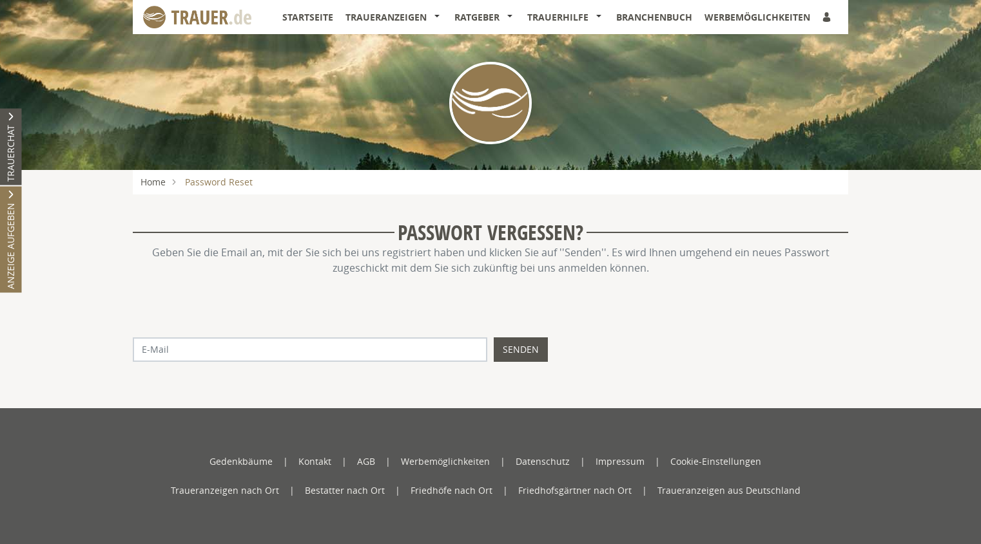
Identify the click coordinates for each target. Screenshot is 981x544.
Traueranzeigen (386, 17)
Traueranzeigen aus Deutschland (729, 490)
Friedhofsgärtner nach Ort (575, 490)
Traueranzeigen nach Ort (225, 490)
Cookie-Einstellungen (715, 461)
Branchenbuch (654, 17)
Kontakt (314, 461)
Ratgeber (477, 17)
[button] (439, 17)
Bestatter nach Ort (345, 490)
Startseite (307, 17)
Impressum (620, 461)
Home (153, 182)
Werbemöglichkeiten (757, 17)
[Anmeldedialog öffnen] (827, 17)
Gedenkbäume (241, 461)
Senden (521, 349)
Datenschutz (543, 461)
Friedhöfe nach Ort (451, 490)
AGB (366, 461)
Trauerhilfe (557, 17)
